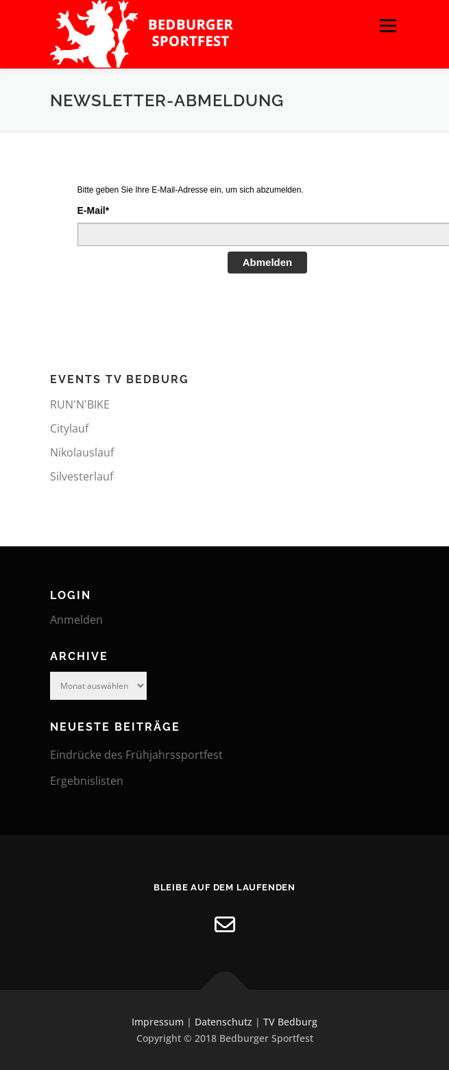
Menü (388, 25)
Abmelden (268, 262)
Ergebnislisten (86, 780)
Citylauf (69, 428)
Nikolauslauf (82, 452)
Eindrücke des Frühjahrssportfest (136, 754)
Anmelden (76, 619)
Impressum (158, 1021)
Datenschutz (223, 1021)
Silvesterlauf (81, 476)
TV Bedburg (290, 1021)
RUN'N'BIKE (80, 404)
